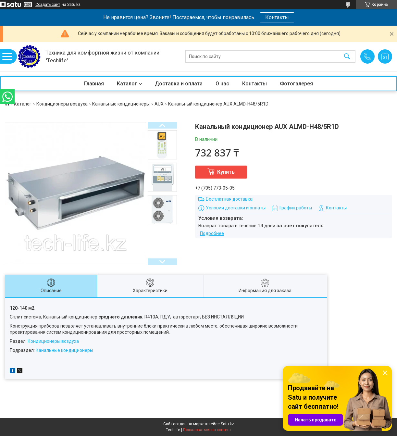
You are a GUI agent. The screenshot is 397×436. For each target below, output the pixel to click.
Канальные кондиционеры (121, 103)
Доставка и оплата (179, 84)
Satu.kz (227, 424)
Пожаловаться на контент (207, 430)
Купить (226, 172)
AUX (159, 103)
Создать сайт (47, 4)
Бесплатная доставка (229, 199)
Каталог (127, 84)
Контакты (277, 17)
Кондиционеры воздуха (62, 103)
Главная (94, 84)
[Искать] (347, 57)
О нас (222, 84)
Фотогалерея (296, 84)
